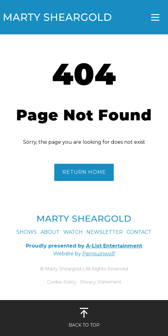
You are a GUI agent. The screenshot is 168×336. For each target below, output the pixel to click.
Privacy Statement (100, 282)
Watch (73, 232)
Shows (27, 232)
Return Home (84, 172)
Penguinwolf (98, 254)
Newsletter (104, 232)
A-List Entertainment (114, 246)
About (50, 232)
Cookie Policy (61, 282)
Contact (139, 232)
